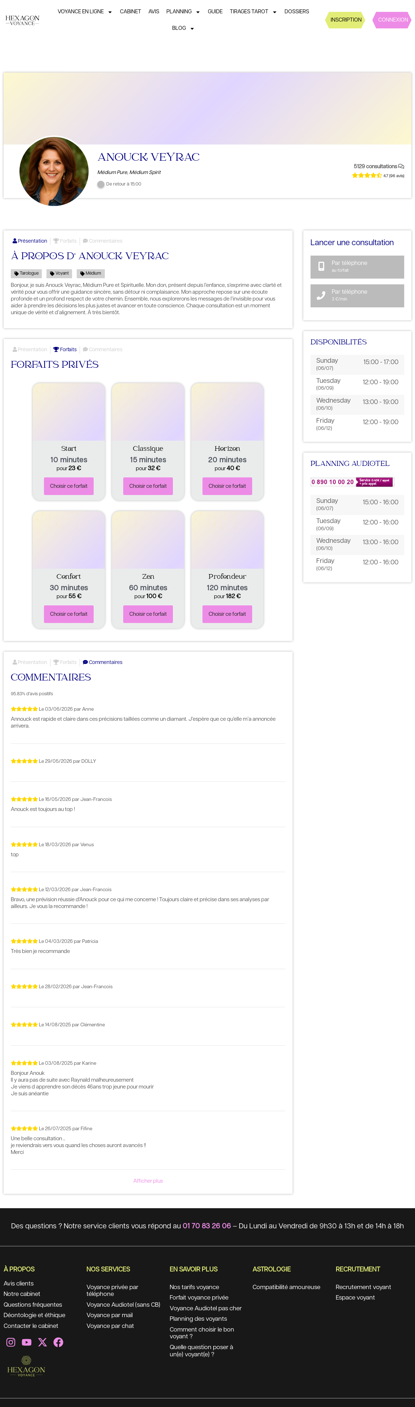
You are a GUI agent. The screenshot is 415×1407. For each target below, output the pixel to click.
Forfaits (65, 241)
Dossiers (297, 11)
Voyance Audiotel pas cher (201, 1313)
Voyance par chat (111, 1334)
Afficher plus (148, 1181)
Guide (215, 11)
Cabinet (130, 11)
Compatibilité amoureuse (289, 1287)
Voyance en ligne (85, 12)
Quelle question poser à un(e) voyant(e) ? (204, 1359)
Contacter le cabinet (33, 1327)
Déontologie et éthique (36, 1316)
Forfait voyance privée (201, 1298)
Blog (183, 28)
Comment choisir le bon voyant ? (204, 1341)
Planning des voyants (200, 1327)
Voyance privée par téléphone (114, 1291)
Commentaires (102, 241)
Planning (183, 12)
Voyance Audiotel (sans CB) (119, 1309)
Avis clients (20, 1284)
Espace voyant (357, 1298)
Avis (153, 11)
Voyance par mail (111, 1323)
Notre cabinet (23, 1295)
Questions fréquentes (35, 1305)
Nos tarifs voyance (196, 1287)
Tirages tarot (253, 12)
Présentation (30, 241)
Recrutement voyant (365, 1287)
